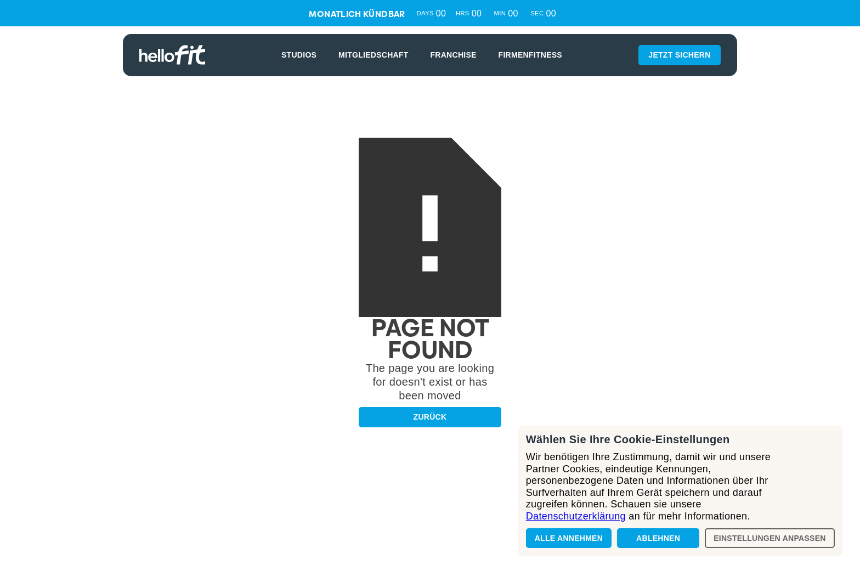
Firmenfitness (530, 54)
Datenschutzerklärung (576, 516)
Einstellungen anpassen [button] (770, 538)
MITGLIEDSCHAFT (373, 54)
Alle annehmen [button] (569, 538)
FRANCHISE (454, 54)
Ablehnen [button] (658, 538)
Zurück (430, 417)
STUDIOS (298, 54)
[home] (172, 55)
